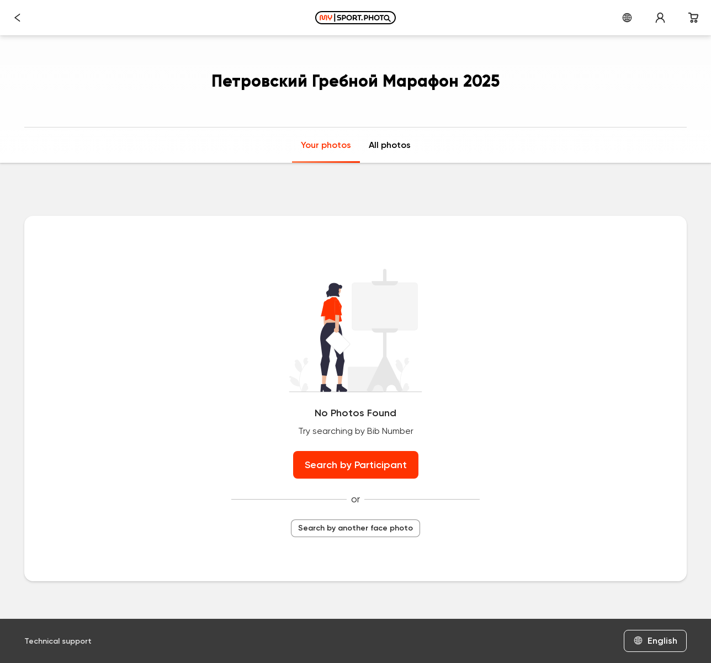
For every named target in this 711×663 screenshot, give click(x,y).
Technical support (58, 641)
